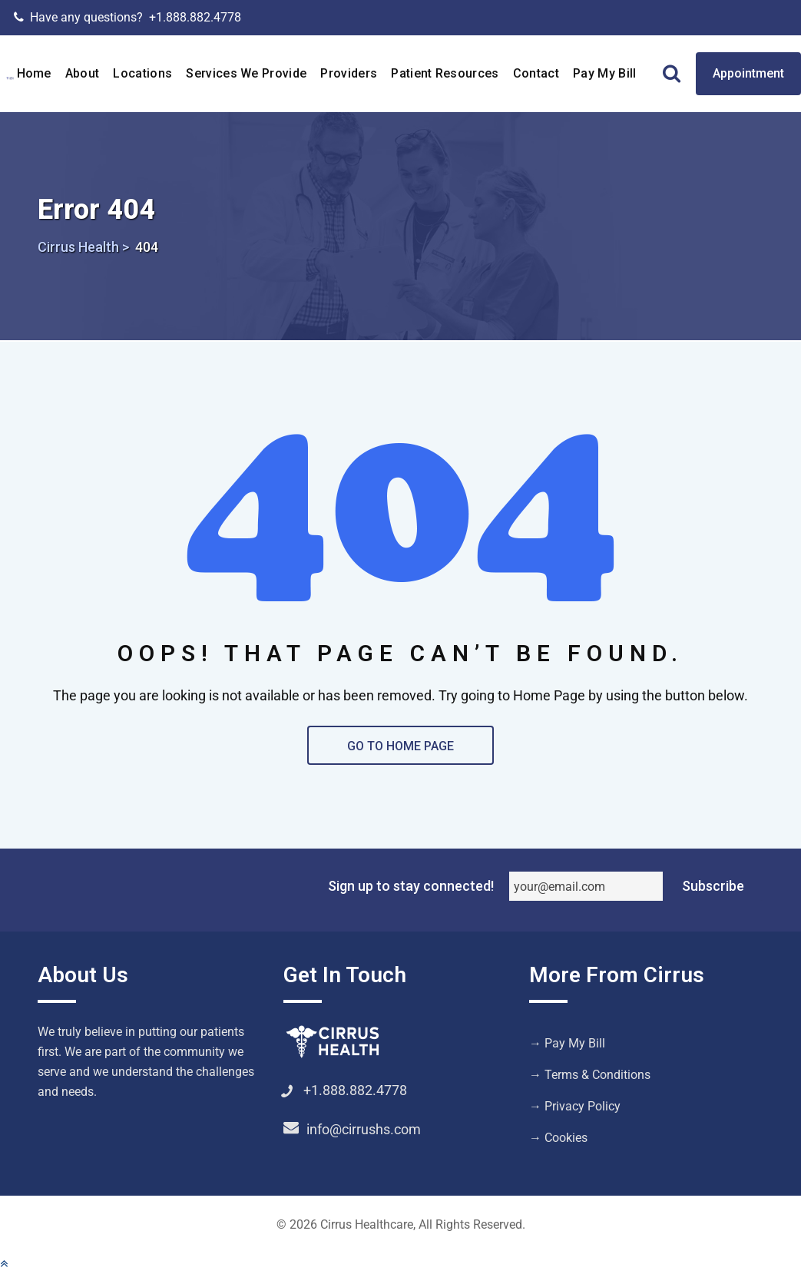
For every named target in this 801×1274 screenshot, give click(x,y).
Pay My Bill (605, 73)
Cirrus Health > (83, 247)
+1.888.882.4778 (195, 17)
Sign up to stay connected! (411, 886)
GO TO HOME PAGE (400, 746)
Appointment (748, 73)
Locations (142, 73)
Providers (348, 73)
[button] (4, 1263)
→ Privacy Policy (575, 1106)
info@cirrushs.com (363, 1129)
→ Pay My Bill (567, 1043)
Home (34, 73)
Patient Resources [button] (444, 73)
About (82, 73)
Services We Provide (246, 73)
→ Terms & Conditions (589, 1074)
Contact (536, 73)
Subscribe (713, 886)
